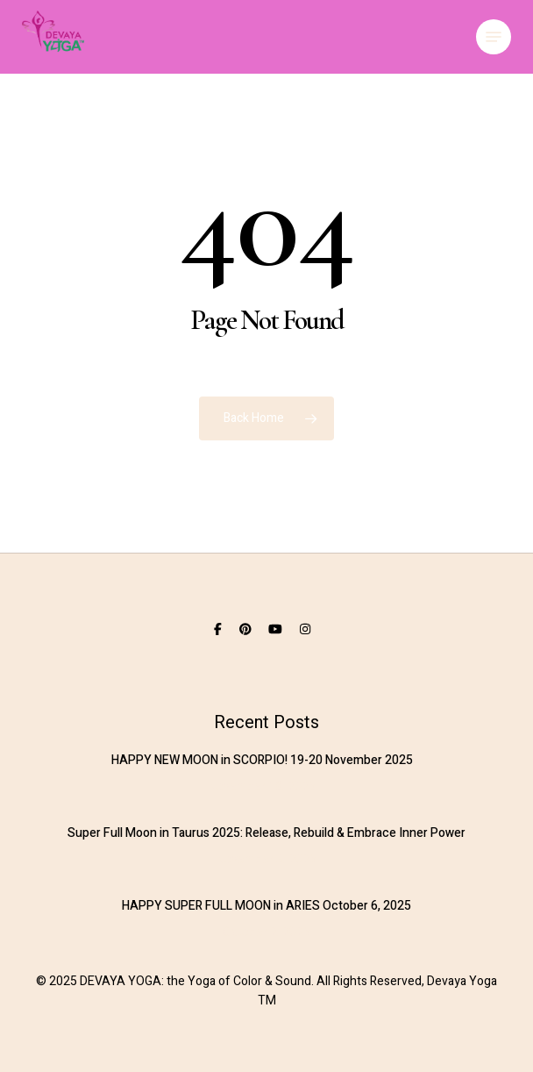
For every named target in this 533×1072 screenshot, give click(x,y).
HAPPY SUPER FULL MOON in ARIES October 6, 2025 (266, 906)
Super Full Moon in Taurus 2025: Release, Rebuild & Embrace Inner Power (266, 833)
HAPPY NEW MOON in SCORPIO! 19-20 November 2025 (262, 760)
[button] (493, 37)
